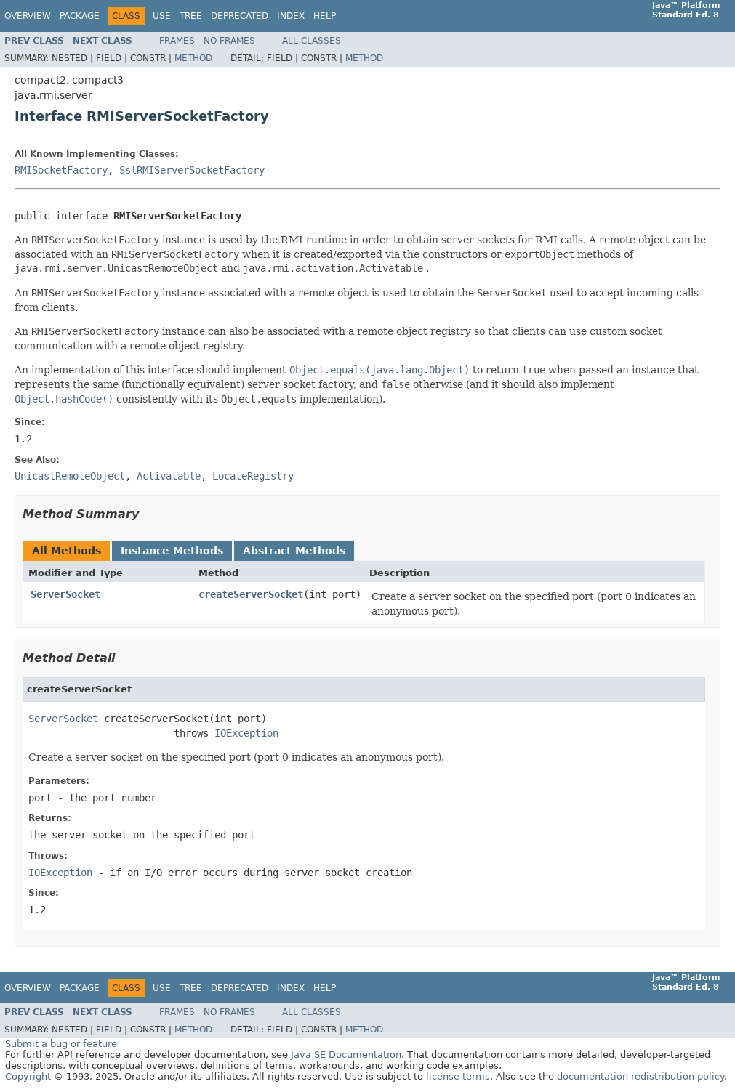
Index (291, 16)
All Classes (311, 41)
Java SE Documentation (346, 1054)
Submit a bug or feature (61, 1043)
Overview (27, 16)
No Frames (229, 41)
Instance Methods (172, 551)
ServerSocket (65, 594)
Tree (191, 16)
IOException (246, 733)
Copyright (28, 1076)
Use (162, 16)
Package (80, 16)
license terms (458, 1076)
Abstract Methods (294, 551)
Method (193, 58)
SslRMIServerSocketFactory (192, 170)
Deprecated (239, 16)
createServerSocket (250, 594)
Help (324, 16)
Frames (177, 41)
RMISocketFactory (61, 170)
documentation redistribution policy (640, 1076)
